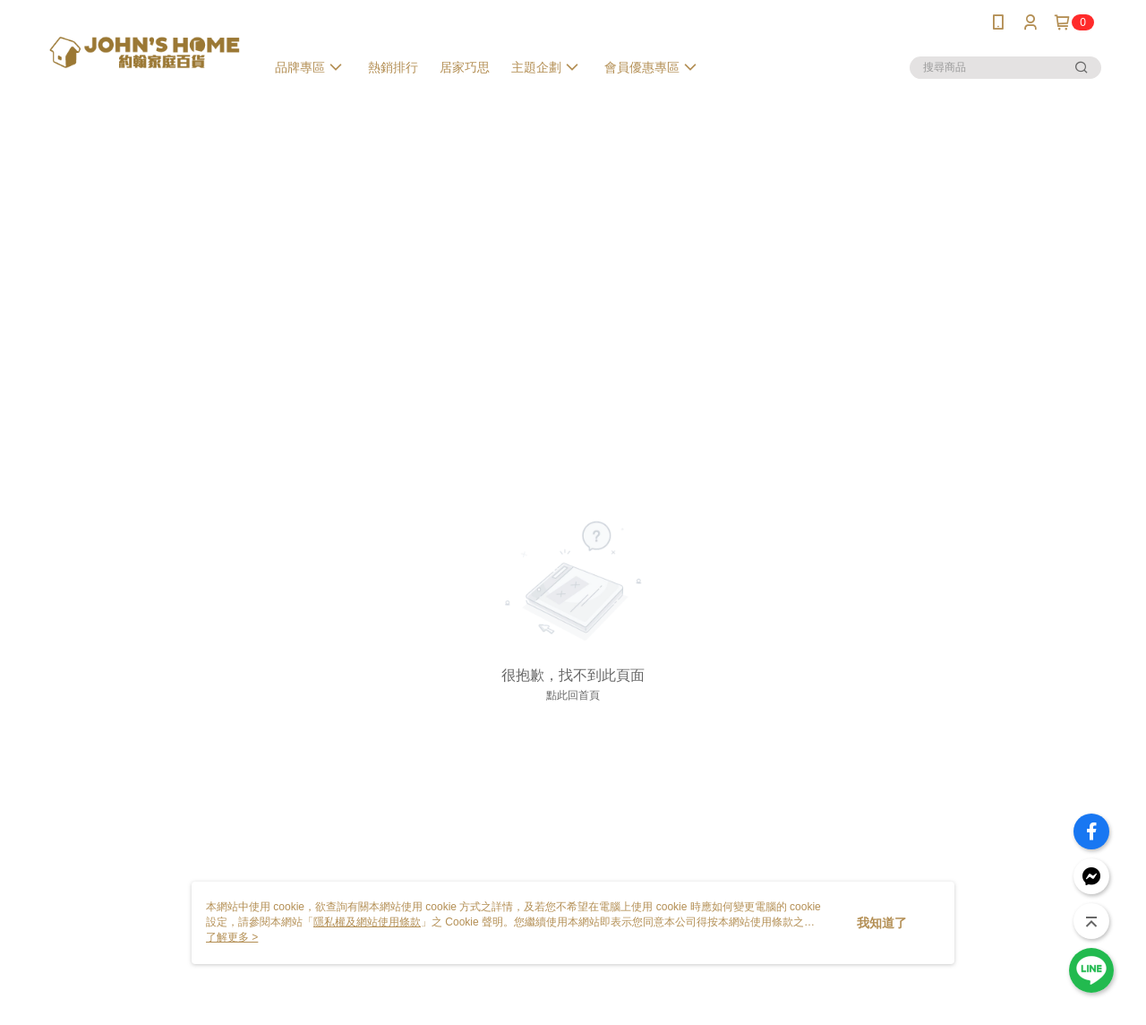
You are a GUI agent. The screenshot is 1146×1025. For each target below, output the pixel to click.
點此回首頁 (573, 695)
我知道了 (882, 923)
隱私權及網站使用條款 (367, 922)
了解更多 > (232, 937)
